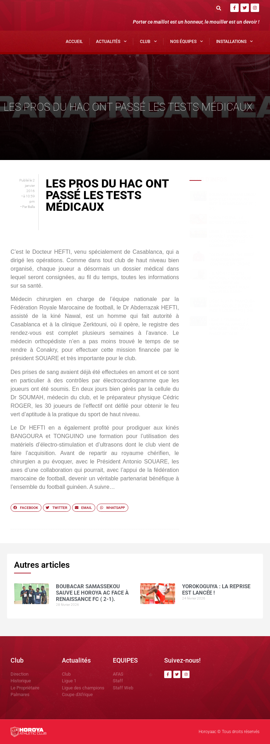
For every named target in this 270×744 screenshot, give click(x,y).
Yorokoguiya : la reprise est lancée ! (229, 220)
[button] (218, 8)
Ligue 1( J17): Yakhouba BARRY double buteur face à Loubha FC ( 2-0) (232, 306)
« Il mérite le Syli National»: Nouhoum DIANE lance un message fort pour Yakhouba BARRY (230, 282)
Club (148, 41)
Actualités (111, 41)
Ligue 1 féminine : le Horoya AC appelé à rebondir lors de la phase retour (229, 327)
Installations (234, 41)
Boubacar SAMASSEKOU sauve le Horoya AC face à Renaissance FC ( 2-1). (232, 201)
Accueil (74, 41)
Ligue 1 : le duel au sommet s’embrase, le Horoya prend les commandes (231, 238)
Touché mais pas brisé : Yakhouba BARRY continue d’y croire (231, 259)
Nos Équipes (186, 41)
